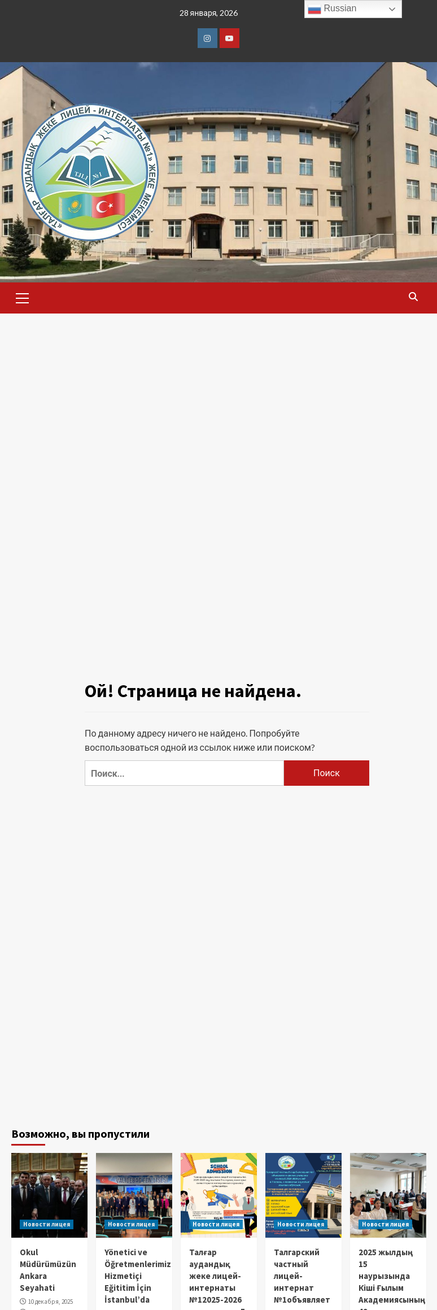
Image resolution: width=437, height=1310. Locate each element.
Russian (332, 9)
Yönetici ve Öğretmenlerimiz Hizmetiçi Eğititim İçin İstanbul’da (137, 1276)
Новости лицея (46, 1224)
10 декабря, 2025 (50, 1301)
